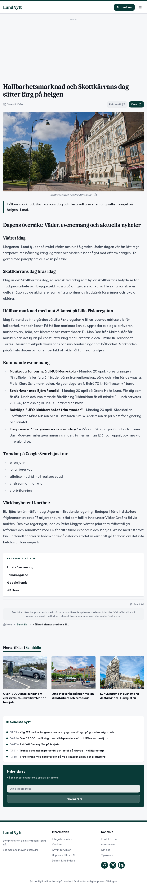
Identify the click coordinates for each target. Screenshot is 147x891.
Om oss (105, 850)
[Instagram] (112, 865)
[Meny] (140, 7)
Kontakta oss (109, 839)
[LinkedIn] (121, 865)
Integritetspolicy (62, 839)
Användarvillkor (61, 850)
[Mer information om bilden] (95, 194)
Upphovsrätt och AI (63, 855)
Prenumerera (73, 799)
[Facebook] (104, 865)
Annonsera (108, 844)
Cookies (57, 844)
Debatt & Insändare (63, 860)
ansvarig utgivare (27, 850)
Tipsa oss (107, 855)
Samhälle (22, 624)
